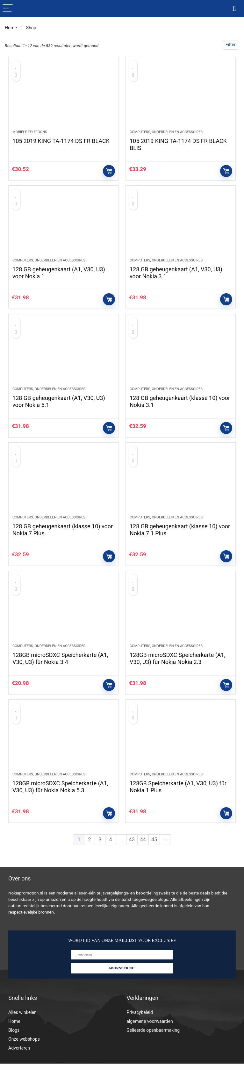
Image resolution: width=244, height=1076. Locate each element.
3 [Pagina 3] (100, 852)
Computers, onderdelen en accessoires (166, 134)
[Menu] (7, 8)
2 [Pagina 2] (89, 852)
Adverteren (19, 1060)
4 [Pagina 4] (110, 852)
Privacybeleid (139, 1024)
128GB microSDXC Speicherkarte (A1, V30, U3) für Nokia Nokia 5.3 (60, 799)
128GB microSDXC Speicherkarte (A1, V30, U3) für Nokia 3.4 (60, 668)
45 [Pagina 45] (154, 852)
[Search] (234, 8)
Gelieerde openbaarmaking (153, 1042)
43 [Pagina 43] (132, 852)
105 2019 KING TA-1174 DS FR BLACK (61, 142)
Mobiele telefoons (29, 134)
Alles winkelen (22, 1024)
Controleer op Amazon (109, 173)
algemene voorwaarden (149, 1033)
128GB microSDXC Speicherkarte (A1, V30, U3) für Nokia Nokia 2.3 (177, 668)
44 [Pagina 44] (143, 852)
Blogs (13, 1042)
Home (11, 27)
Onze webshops (24, 1051)
